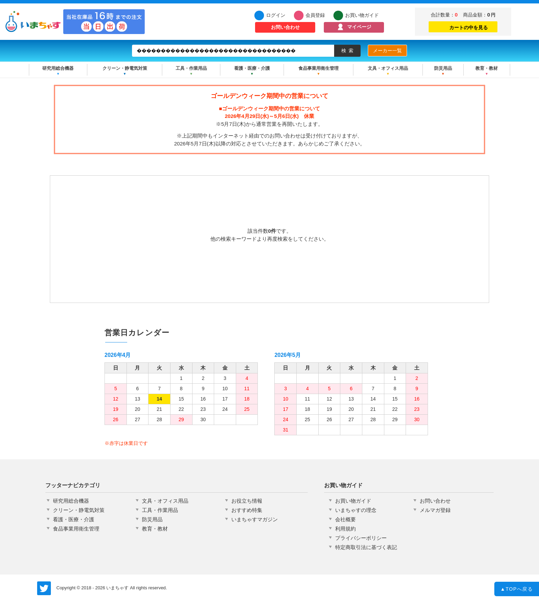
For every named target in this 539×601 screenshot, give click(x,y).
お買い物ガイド (362, 15)
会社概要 (345, 519)
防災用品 (443, 68)
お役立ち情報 (246, 501)
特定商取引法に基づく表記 (366, 547)
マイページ (359, 27)
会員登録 (315, 15)
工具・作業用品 (191, 68)
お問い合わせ (285, 27)
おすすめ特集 (246, 510)
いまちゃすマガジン (254, 519)
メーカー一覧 (387, 50)
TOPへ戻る (516, 589)
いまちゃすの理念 (355, 510)
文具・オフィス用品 (388, 68)
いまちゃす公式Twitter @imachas (44, 588)
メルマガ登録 (435, 510)
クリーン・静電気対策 (124, 68)
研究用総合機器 (58, 68)
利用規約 (345, 529)
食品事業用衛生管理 (318, 68)
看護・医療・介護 (252, 68)
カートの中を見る (463, 26)
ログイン (275, 15)
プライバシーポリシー (361, 538)
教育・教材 (486, 68)
